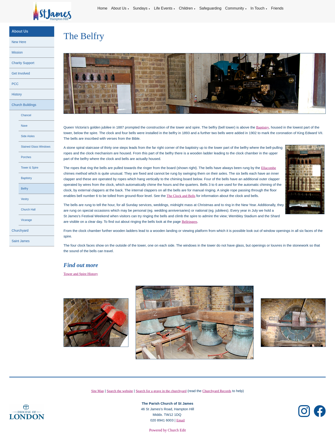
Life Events (163, 8)
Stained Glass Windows (35, 146)
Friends (277, 8)
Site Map (97, 391)
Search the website (120, 391)
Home (102, 8)
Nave (24, 125)
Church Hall (28, 209)
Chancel (26, 115)
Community (234, 8)
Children (186, 8)
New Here (19, 42)
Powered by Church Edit (167, 430)
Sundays (140, 8)
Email (180, 420)
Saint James (21, 241)
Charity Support (23, 63)
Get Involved (21, 73)
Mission (17, 52)
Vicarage (26, 220)
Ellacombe (268, 168)
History (17, 94)
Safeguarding (210, 8)
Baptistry (26, 178)
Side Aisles (28, 136)
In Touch (258, 8)
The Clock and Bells (181, 196)
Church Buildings (24, 105)
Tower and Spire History (81, 274)
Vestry (25, 199)
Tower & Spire (29, 167)
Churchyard (20, 230)
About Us (118, 8)
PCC (15, 84)
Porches (26, 157)
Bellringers (189, 222)
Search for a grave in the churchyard (161, 391)
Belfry (24, 188)
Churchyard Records (216, 391)
